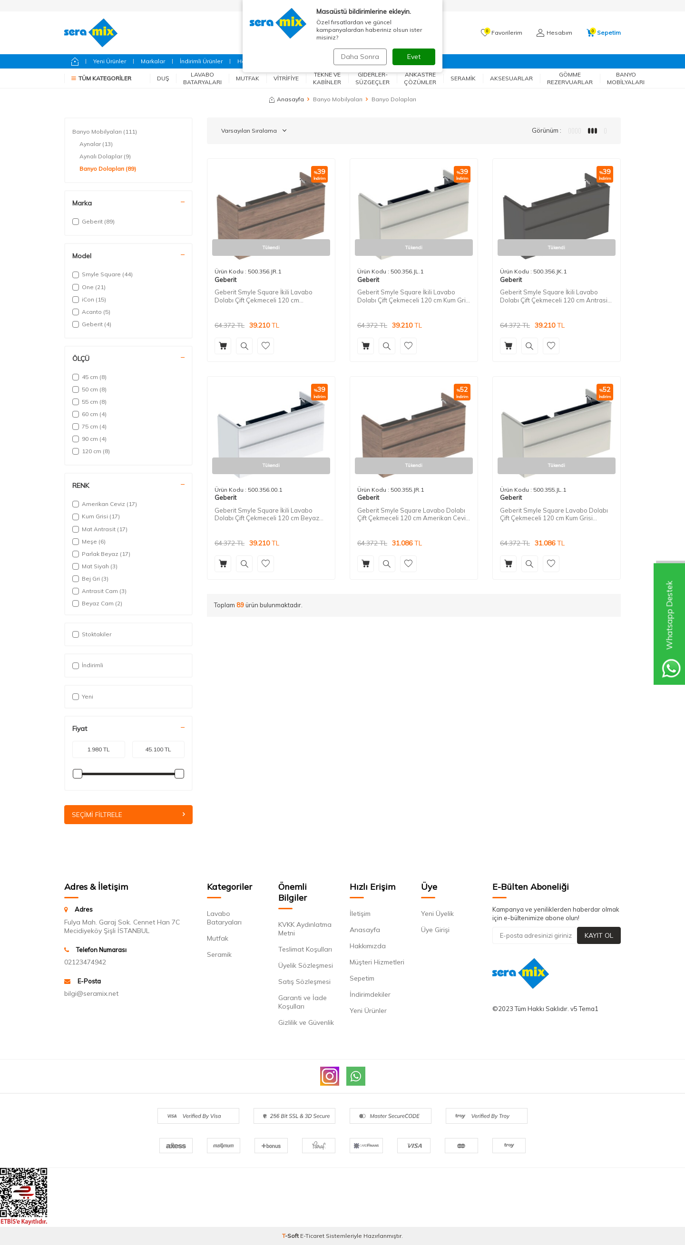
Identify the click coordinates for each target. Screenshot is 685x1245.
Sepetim (362, 978)
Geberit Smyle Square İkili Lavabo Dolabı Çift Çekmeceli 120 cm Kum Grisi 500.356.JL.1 (413, 296)
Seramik (463, 78)
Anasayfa (286, 99)
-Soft (291, 1235)
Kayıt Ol (599, 935)
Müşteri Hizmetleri (377, 962)
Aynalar (96, 144)
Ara (415, 33)
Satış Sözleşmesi (304, 982)
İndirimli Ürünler (201, 61)
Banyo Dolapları (107, 169)
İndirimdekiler (370, 995)
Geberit (294, 61)
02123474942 (85, 962)
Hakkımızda (368, 946)
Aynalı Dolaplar (105, 156)
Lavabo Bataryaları (202, 78)
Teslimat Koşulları (305, 949)
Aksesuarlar (511, 78)
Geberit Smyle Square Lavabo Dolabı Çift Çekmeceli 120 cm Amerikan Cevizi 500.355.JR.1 (413, 514)
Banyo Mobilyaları (626, 78)
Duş (163, 78)
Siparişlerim (316, 5)
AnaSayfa (361, 5)
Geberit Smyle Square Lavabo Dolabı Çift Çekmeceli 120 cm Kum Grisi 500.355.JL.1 (554, 514)
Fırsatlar (330, 61)
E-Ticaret (312, 1235)
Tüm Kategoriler (101, 78)
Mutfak (247, 78)
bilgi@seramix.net (91, 994)
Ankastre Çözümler (420, 78)
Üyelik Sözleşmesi (305, 966)
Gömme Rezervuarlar (570, 78)
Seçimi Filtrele (128, 814)
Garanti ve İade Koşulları (302, 1002)
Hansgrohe (253, 61)
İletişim (360, 914)
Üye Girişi (435, 930)
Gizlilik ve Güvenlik (306, 1023)
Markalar (153, 61)
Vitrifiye (286, 78)
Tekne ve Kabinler (327, 78)
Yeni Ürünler (109, 61)
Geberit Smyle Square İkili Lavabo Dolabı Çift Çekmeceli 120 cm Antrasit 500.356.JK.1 (554, 296)
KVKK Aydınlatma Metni (305, 929)
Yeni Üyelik (437, 914)
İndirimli (87, 665)
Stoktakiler (91, 634)
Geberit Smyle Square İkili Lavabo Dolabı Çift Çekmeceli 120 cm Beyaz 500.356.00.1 (267, 514)
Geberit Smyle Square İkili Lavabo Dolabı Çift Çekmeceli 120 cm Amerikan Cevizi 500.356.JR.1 (264, 296)
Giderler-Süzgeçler (372, 78)
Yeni (82, 696)
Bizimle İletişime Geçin (388, 61)
